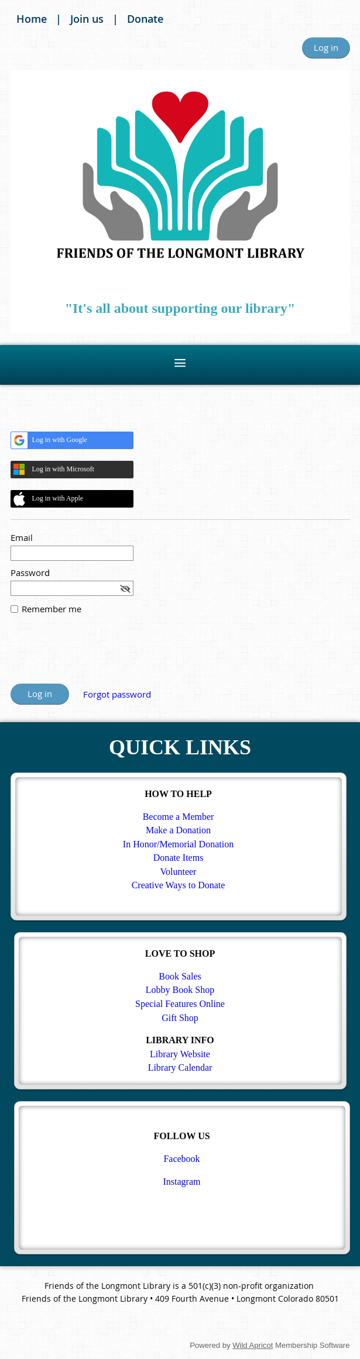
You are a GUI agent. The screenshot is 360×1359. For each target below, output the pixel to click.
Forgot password (117, 694)
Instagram (182, 1181)
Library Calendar (180, 1067)
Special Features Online (180, 1004)
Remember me (51, 609)
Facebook (181, 1159)
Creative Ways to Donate (178, 885)
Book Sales (180, 976)
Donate (145, 19)
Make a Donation (178, 830)
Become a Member (178, 817)
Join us (87, 19)
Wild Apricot (252, 1345)
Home (31, 19)
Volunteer (178, 872)
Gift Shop (180, 1018)
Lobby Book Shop (180, 990)
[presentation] (99, 655)
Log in (326, 47)
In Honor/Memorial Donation (178, 844)
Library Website (180, 1054)
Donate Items (178, 858)
